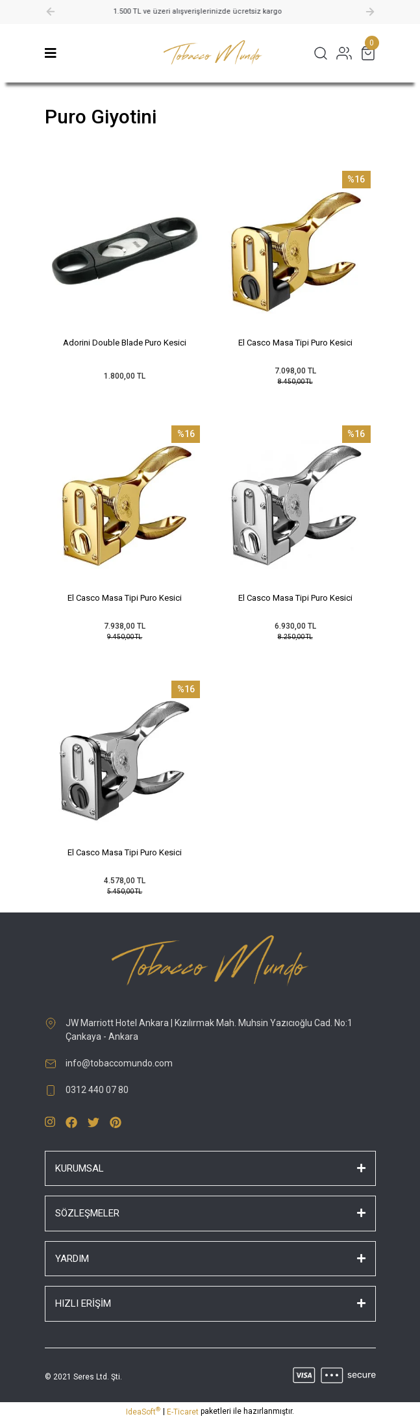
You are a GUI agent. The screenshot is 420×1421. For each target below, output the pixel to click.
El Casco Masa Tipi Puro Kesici (295, 342)
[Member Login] (344, 53)
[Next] (370, 12)
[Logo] (213, 53)
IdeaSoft (143, 1411)
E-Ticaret (183, 1411)
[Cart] (368, 53)
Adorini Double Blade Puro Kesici (124, 342)
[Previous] (50, 12)
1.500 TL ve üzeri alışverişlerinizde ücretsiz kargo (210, 11)
